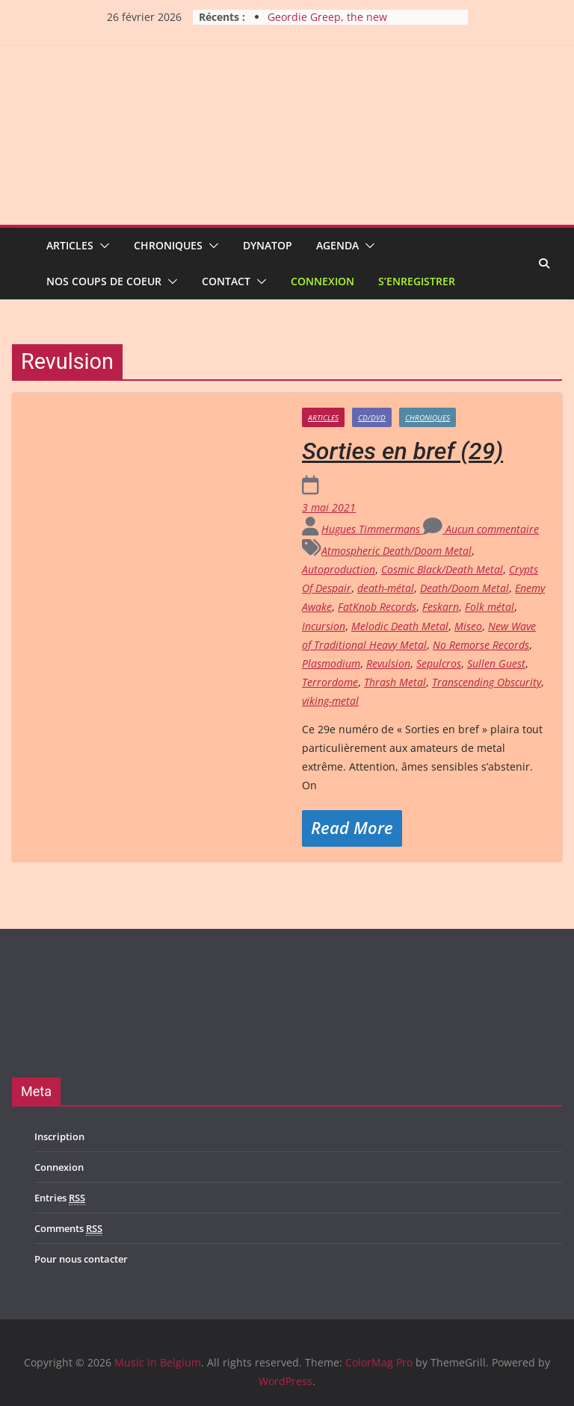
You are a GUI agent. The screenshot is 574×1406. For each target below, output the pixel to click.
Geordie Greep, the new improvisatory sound (327, 24)
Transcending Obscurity (486, 682)
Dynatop (267, 245)
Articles (69, 245)
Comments (68, 1229)
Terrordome (330, 682)
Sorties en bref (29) (402, 451)
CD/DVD (372, 417)
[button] (101, 245)
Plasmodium (331, 663)
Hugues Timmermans (372, 529)
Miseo (468, 626)
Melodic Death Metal (399, 626)
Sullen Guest (496, 663)
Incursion (323, 626)
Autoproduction (338, 569)
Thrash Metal (395, 682)
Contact (226, 281)
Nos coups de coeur (103, 281)
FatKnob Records (377, 607)
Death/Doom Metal (464, 588)
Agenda (337, 245)
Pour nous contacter (81, 1259)
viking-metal (330, 701)
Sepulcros (438, 663)
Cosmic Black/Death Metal (442, 569)
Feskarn (440, 607)
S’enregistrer (416, 281)
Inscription (59, 1136)
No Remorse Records (481, 645)
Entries (59, 1198)
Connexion (322, 281)
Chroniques (168, 245)
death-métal (385, 588)
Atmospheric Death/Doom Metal (396, 551)
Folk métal (489, 607)
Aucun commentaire (481, 529)
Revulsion (388, 663)
